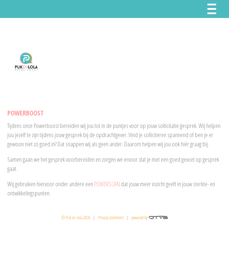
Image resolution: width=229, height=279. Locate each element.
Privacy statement (111, 217)
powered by (150, 217)
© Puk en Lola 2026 (76, 217)
